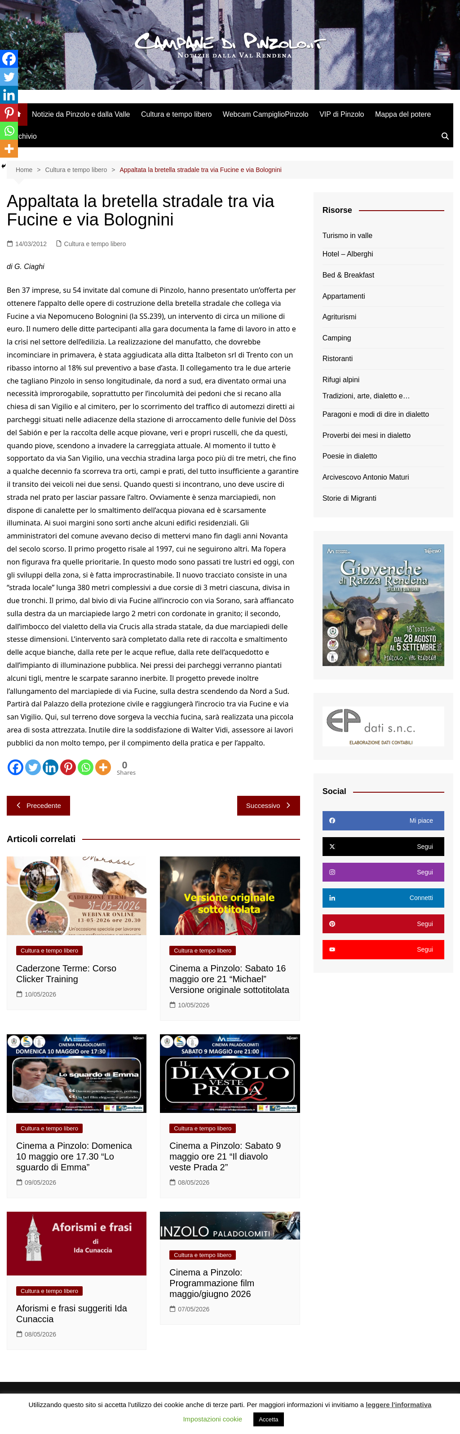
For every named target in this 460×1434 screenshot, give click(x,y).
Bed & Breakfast (349, 275)
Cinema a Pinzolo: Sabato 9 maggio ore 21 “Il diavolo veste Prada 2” (225, 1156)
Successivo (268, 805)
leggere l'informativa (398, 1404)
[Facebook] (15, 767)
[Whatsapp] (85, 767)
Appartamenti (344, 296)
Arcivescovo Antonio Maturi (366, 477)
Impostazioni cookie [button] (212, 1419)
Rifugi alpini (341, 380)
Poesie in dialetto (350, 456)
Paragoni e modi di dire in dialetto (376, 414)
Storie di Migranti (349, 498)
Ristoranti (338, 358)
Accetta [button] (268, 1419)
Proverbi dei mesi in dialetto (367, 435)
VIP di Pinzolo (341, 114)
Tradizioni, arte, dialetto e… (366, 396)
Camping (337, 338)
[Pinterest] (68, 767)
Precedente (38, 805)
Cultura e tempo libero (176, 114)
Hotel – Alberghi (348, 254)
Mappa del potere (403, 114)
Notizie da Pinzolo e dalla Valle (81, 114)
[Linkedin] (50, 767)
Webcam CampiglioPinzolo (266, 114)
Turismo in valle (347, 235)
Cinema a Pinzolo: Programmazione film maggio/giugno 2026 (211, 1283)
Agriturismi (340, 317)
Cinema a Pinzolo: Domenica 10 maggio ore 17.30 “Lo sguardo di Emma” (74, 1156)
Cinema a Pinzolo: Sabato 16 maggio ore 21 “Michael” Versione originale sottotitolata (229, 979)
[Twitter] (33, 767)
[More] (103, 767)
